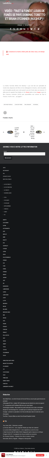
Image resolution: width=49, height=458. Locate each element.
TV (6, 421)
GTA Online (6, 203)
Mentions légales (7, 179)
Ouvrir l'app (40, 455)
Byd (4, 242)
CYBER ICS (6, 209)
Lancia (4, 292)
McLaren (5, 309)
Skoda (4, 341)
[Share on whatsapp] (28, 29)
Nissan (4, 317)
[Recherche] (40, 2)
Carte (4, 167)
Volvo (4, 355)
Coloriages (5, 366)
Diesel (27, 92)
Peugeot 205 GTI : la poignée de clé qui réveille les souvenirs (20, 434)
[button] (45, 2)
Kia (3, 283)
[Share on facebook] (10, 29)
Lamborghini (6, 289)
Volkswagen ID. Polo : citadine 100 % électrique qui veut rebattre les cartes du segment (23, 403)
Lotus (4, 300)
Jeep (4, 280)
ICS (4, 214)
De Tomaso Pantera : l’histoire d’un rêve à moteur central (18, 436)
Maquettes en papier (8, 363)
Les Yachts (6, 190)
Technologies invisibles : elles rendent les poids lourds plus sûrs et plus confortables (23, 407)
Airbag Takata (6, 380)
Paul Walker (28, 104)
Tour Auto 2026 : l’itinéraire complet (12, 425)
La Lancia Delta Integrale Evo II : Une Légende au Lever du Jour (20, 430)
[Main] (24, 132)
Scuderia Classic (7, 193)
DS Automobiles (7, 257)
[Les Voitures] (8, 2)
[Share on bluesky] (31, 29)
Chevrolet (5, 245)
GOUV (4, 375)
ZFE (4, 369)
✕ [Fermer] (46, 455)
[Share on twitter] (14, 29)
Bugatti (5, 240)
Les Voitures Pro (8, 187)
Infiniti (4, 274)
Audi (4, 231)
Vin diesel (35, 104)
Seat (4, 338)
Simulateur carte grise (8, 360)
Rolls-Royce (6, 335)
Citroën (5, 248)
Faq (4, 173)
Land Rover (5, 294)
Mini (4, 315)
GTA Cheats (6, 200)
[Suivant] (37, 132)
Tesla (4, 346)
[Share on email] (38, 29)
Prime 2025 (5, 377)
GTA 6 (5, 197)
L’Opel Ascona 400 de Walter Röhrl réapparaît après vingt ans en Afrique (23, 432)
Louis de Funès (18, 104)
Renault (5, 332)
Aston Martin (6, 228)
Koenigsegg (5, 286)
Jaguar (4, 277)
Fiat (4, 263)
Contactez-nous (7, 176)
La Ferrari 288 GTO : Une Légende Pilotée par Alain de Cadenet (20, 427)
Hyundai (5, 271)
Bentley (5, 234)
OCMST (5, 211)
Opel (4, 320)
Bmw (4, 237)
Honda (4, 268)
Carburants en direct (8, 386)
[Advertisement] (24, 70)
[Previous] (11, 132)
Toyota (5, 349)
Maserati (5, 303)
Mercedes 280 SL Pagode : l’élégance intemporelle (17, 438)
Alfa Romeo (5, 222)
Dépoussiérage (7, 206)
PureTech (5, 383)
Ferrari (5, 260)
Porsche (5, 329)
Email (5, 151)
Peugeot (5, 326)
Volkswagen (6, 352)
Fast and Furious (8, 104)
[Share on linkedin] (24, 29)
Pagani (4, 323)
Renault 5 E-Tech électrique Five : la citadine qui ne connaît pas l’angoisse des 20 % (22, 409)
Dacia (4, 254)
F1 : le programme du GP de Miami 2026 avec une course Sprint (18, 405)
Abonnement (6, 170)
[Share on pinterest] (21, 29)
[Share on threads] (17, 29)
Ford (4, 266)
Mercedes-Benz (6, 312)
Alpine (4, 225)
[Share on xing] (35, 29)
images (39, 92)
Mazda (4, 306)
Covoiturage (6, 372)
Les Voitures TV (7, 184)
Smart (4, 343)
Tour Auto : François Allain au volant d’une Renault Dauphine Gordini (19, 416)
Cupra (4, 251)
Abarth (4, 219)
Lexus (4, 297)
